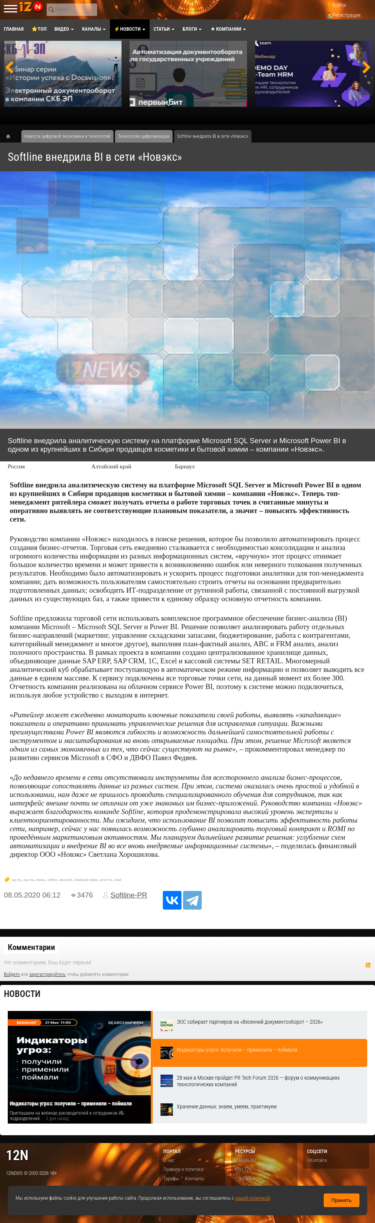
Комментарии (31, 947)
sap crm (28, 880)
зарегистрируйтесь (47, 974)
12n (17, 1155)
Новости (22, 994)
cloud (117, 880)
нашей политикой (252, 1198)
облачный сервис (86, 880)
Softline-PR (128, 895)
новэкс (40, 880)
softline (52, 880)
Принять (341, 1200)
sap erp (16, 880)
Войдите (12, 974)
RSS (368, 965)
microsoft (65, 880)
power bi (106, 880)
